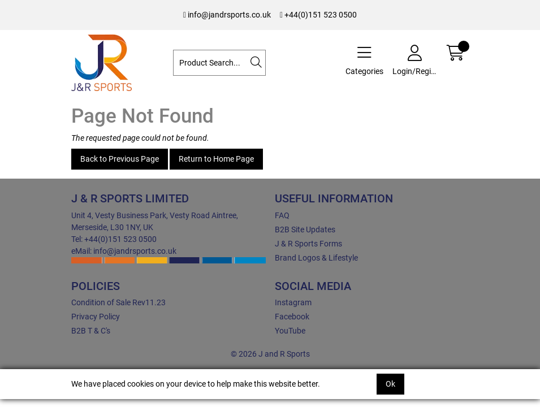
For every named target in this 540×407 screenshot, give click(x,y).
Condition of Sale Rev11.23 (118, 302)
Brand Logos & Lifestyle (316, 257)
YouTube (290, 330)
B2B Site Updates (305, 229)
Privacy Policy (95, 316)
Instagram (293, 302)
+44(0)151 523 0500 (318, 14)
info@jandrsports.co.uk (227, 14)
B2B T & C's (90, 330)
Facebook (292, 316)
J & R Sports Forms (308, 243)
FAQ (282, 215)
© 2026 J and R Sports (270, 353)
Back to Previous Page (119, 158)
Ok (390, 383)
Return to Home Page (216, 158)
